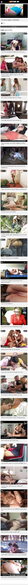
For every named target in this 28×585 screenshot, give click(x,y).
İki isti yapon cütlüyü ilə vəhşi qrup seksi (11, 395)
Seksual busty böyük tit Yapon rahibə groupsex (13, 417)
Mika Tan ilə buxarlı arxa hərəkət (9, 258)
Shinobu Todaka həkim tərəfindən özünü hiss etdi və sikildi (14, 235)
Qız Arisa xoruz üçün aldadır (8, 212)
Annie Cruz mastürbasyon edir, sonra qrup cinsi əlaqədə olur (13, 166)
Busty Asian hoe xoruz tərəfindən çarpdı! (11, 326)
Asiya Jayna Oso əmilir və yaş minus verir (12, 372)
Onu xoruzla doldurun (7, 303)
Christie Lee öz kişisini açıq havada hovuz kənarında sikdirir (12, 281)
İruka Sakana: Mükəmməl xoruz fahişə (11, 97)
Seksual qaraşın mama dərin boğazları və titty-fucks (13, 144)
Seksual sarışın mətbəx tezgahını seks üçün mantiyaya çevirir (12, 75)
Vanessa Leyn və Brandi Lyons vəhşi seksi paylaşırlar (12, 486)
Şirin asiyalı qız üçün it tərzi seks (9, 440)
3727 (4, 23)
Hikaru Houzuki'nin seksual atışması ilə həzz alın (13, 189)
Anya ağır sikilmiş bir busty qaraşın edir (11, 120)
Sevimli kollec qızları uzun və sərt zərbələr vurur (13, 463)
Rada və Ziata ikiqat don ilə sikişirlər (10, 349)
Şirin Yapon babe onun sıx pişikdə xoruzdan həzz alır (14, 509)
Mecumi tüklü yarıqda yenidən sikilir (10, 532)
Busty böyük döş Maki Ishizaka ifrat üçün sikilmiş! (14, 577)
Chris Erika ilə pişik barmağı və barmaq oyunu (13, 52)
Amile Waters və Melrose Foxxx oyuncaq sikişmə (13, 554)
